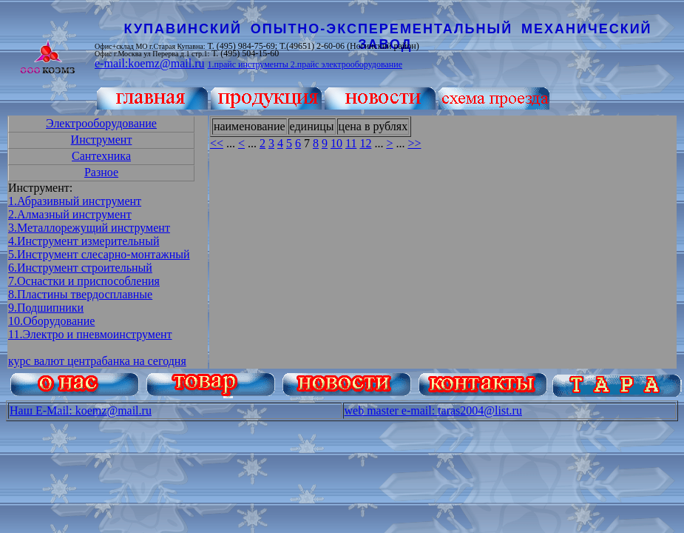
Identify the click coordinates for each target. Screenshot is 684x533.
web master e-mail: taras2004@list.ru (433, 410)
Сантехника (101, 156)
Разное (101, 172)
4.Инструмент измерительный (83, 241)
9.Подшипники (46, 307)
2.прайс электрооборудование (346, 64)
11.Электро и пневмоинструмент (90, 334)
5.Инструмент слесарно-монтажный (99, 254)
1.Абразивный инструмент (74, 201)
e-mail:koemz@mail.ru (149, 63)
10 (336, 143)
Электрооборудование (101, 123)
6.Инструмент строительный (80, 267)
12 (365, 143)
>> (414, 143)
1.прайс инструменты (248, 64)
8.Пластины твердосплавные (80, 294)
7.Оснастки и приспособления (84, 281)
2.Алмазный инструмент (70, 214)
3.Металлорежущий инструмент (89, 227)
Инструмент (101, 139)
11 (350, 143)
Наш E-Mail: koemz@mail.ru (81, 410)
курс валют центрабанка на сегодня (97, 361)
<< (216, 143)
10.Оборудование (51, 321)
